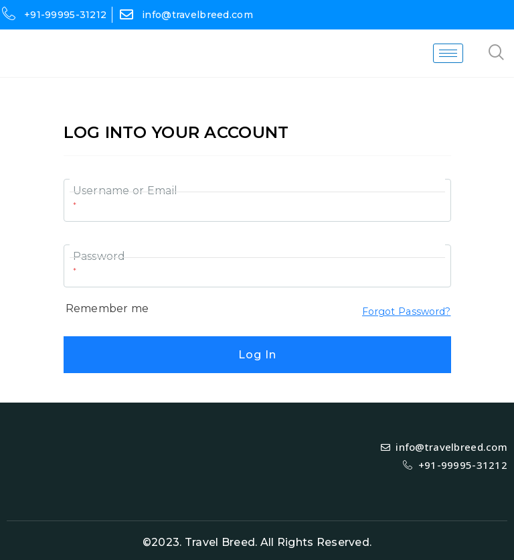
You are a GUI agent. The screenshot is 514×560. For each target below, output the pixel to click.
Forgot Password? (406, 311)
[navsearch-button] (497, 54)
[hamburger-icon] (448, 53)
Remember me (107, 308)
